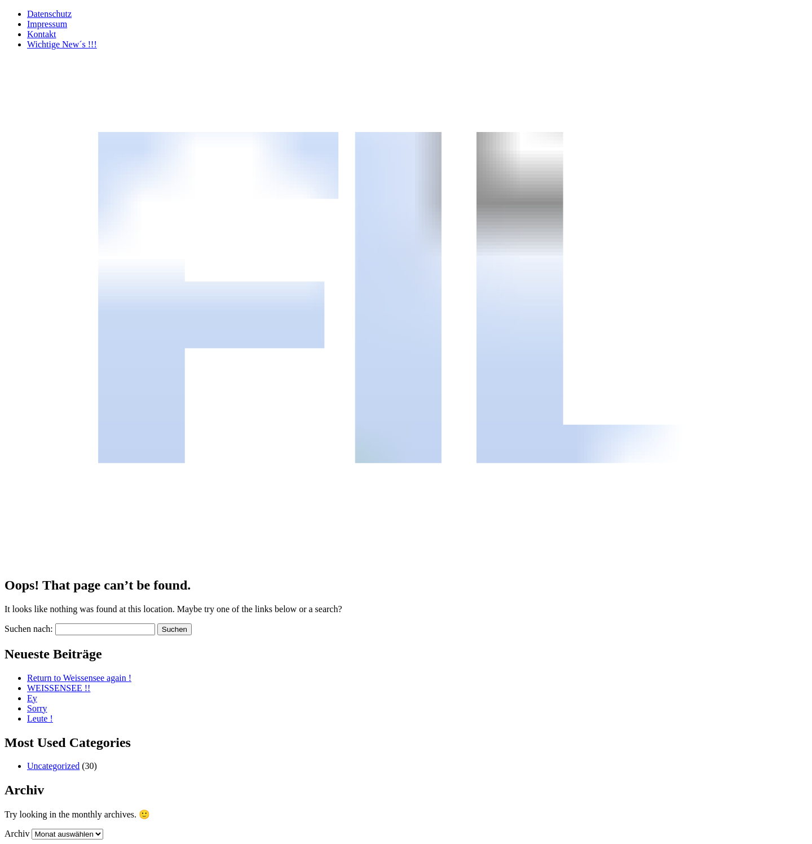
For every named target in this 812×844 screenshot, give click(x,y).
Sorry (37, 708)
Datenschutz (49, 14)
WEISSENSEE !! (58, 688)
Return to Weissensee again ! (79, 678)
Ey (32, 698)
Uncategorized (53, 766)
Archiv (17, 833)
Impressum (47, 24)
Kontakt (41, 34)
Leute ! (40, 718)
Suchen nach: (29, 629)
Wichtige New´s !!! (62, 44)
